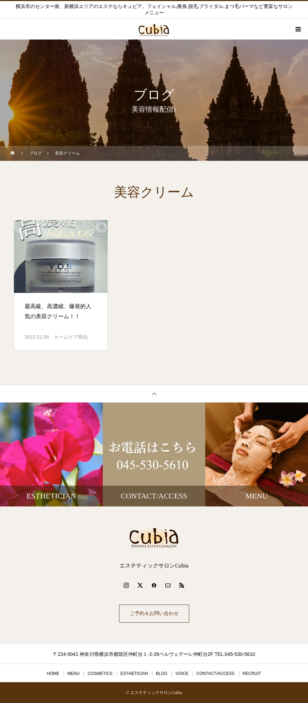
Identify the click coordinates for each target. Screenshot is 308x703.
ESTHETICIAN (134, 673)
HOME (53, 673)
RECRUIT (252, 673)
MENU (73, 673)
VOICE (181, 673)
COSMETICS (100, 673)
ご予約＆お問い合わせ (154, 613)
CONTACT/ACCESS (216, 673)
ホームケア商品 (71, 337)
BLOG (161, 673)
